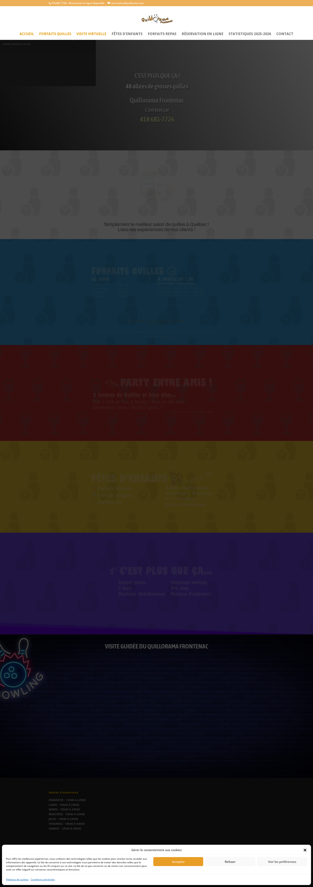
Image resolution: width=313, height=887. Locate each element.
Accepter (178, 862)
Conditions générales (43, 879)
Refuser (230, 862)
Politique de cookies (17, 879)
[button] (305, 850)
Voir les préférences (282, 862)
